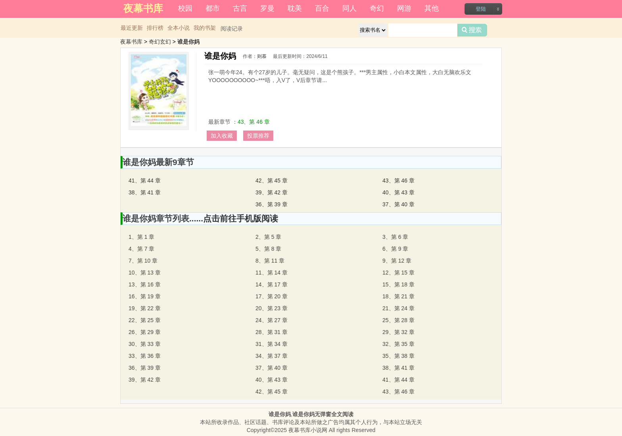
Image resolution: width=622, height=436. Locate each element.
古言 (240, 8)
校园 (185, 8)
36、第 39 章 (271, 204)
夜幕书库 (131, 41)
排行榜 (155, 28)
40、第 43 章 (398, 192)
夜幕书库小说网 (307, 430)
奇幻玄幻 (160, 41)
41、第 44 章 (145, 180)
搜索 (472, 30)
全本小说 (178, 28)
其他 (431, 8)
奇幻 (377, 8)
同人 (349, 8)
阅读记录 (232, 28)
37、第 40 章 (398, 204)
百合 (322, 8)
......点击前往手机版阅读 (233, 218)
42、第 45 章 (271, 180)
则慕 (262, 56)
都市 (212, 8)
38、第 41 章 (145, 192)
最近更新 (132, 28)
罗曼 (267, 8)
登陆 (481, 9)
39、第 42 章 (271, 192)
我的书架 (205, 28)
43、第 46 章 (254, 122)
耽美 (295, 8)
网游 (404, 8)
